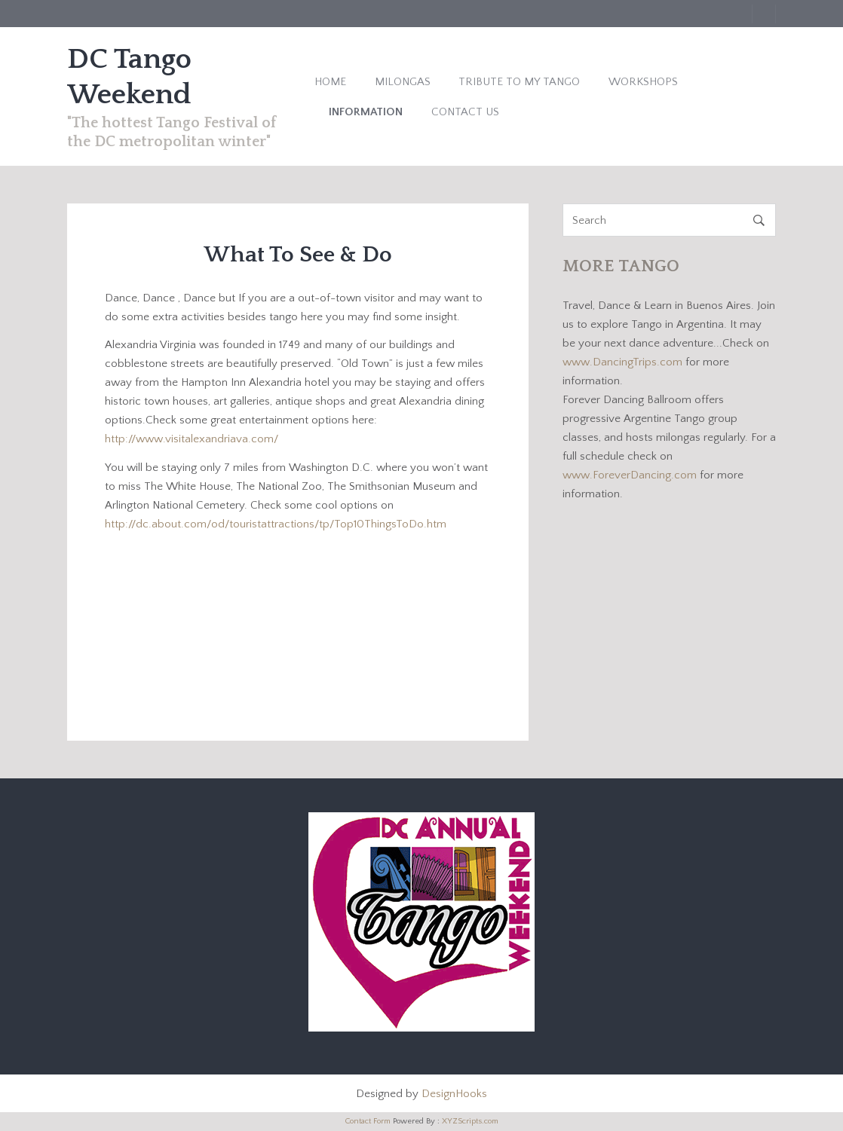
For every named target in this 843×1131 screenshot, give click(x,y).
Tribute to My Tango (519, 81)
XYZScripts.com (470, 1121)
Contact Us (465, 111)
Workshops (643, 81)
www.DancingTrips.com (624, 362)
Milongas (403, 81)
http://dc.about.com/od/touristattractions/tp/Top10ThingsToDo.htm (275, 524)
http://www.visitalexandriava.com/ (191, 439)
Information (366, 111)
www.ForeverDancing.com (631, 475)
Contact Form (368, 1121)
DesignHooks (454, 1093)
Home (330, 81)
